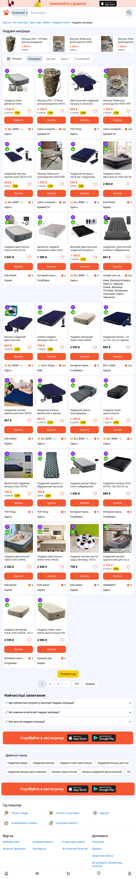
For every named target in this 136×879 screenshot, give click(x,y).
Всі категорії (20, 22)
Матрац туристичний (64, 771)
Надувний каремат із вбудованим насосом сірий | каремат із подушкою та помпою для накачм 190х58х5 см (50, 485)
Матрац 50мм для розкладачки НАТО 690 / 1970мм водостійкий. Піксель (51, 175)
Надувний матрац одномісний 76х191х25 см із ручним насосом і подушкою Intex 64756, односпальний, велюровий (18, 175)
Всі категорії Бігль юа (74, 848)
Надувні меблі (60, 22)
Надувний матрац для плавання (27, 771)
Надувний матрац (43, 763)
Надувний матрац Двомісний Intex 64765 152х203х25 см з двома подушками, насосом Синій (18, 411)
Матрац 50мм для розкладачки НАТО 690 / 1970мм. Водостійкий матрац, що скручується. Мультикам (82, 40)
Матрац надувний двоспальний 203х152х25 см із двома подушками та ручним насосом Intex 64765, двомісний (18, 338)
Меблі (46, 22)
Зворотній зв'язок (103, 855)
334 (77, 683)
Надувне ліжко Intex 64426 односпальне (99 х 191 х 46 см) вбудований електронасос (51, 631)
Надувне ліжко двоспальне (76, 763)
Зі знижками (82, 58)
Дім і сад (35, 22)
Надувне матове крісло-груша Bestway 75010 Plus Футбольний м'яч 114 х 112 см (84, 558)
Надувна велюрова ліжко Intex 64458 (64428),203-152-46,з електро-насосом (82, 338)
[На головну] (6, 14)
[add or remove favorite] (29, 111)
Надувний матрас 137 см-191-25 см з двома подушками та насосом (117, 338)
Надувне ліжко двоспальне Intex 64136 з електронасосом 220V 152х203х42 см (117, 175)
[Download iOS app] (77, 737)
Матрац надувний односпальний (102, 771)
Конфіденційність (43, 841)
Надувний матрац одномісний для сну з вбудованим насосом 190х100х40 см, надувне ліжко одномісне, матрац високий (116, 558)
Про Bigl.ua (39, 848)
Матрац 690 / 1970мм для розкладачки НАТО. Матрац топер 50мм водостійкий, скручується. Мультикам (34, 40)
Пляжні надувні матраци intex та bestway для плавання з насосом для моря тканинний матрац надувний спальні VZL (50, 338)
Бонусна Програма (14, 848)
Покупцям (98, 841)
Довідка (96, 848)
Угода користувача (73, 841)
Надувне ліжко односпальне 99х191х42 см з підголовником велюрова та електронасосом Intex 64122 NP (116, 411)
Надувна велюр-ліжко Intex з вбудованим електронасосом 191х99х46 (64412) (83, 485)
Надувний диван (18, 763)
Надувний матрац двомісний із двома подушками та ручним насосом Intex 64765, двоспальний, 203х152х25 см (50, 411)
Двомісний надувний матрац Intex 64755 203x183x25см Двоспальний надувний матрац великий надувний (18, 485)
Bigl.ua (7, 22)
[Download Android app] (104, 737)
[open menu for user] (129, 874)
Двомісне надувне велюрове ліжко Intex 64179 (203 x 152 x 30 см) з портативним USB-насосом (51, 248)
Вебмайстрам (11, 841)
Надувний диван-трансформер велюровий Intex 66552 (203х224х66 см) (84, 411)
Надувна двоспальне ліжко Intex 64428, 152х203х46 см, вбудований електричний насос (49, 558)
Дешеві (50, 58)
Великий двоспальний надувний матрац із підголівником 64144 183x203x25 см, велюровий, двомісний (84, 248)
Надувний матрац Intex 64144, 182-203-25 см (117, 485)
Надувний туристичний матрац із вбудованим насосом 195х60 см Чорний (117, 248)
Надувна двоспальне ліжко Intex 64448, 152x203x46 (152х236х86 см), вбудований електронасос (16, 558)
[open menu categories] (37, 874)
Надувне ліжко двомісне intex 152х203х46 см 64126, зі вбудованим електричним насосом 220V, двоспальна (18, 102)
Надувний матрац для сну (113, 763)
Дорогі (65, 58)
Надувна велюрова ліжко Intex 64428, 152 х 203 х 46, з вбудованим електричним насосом (18, 631)
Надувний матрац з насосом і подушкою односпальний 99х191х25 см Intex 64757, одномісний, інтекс (82, 175)
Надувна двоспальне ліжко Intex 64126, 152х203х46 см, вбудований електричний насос (16, 248)
